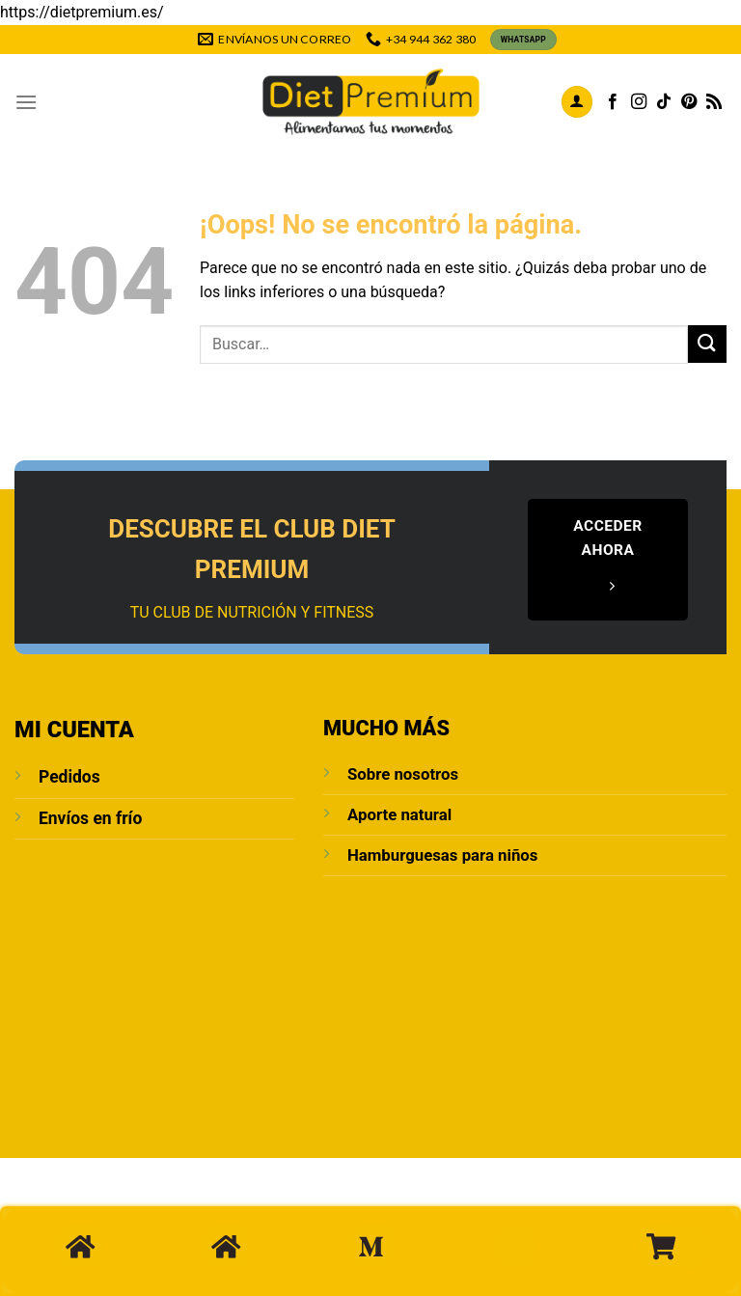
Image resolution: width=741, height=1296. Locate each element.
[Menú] (26, 101)
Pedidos (69, 776)
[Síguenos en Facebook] (612, 102)
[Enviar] (707, 344)
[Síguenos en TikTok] (664, 102)
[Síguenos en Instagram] (638, 102)
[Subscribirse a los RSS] (714, 102)
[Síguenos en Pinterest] (689, 102)
